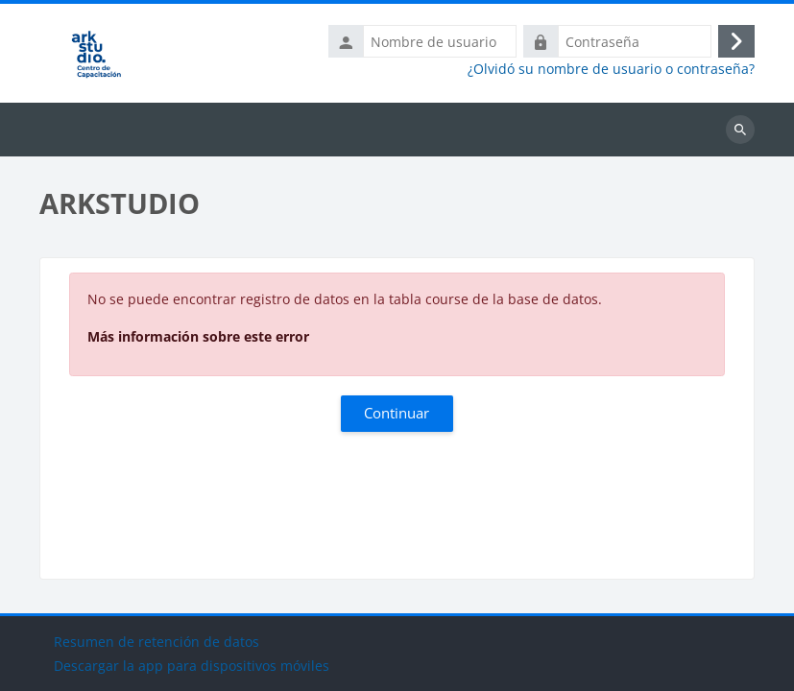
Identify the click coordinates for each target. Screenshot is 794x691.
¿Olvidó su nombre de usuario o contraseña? (611, 69)
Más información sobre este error (198, 336)
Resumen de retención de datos (156, 641)
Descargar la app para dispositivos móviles (191, 665)
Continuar (396, 412)
